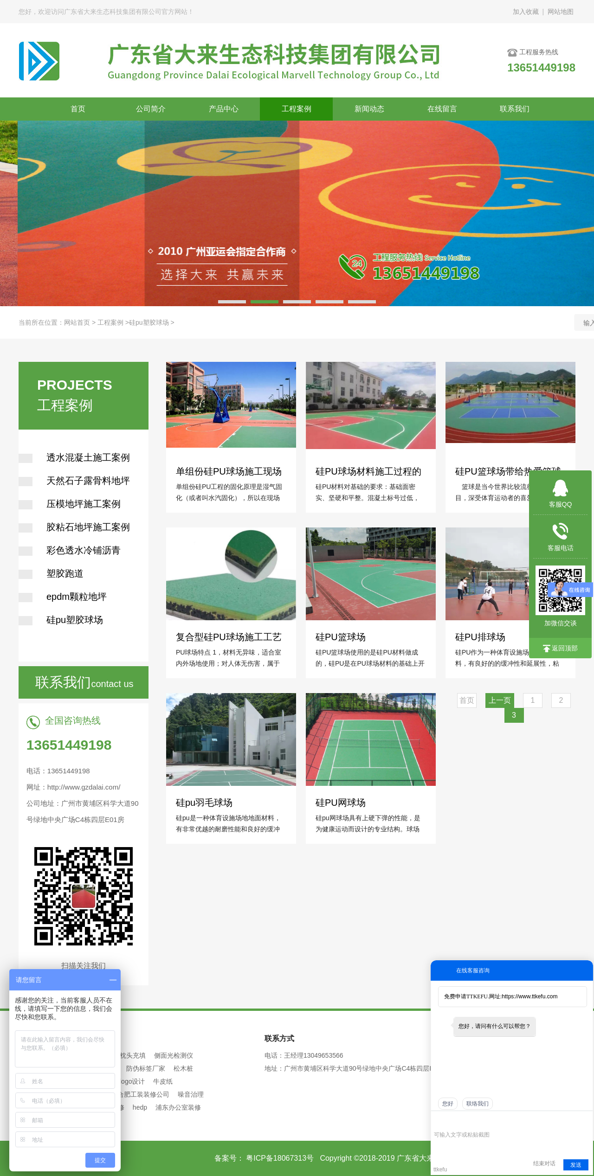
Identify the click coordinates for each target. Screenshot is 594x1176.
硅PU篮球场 (341, 636)
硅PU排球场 (480, 636)
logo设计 (132, 1081)
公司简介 (151, 109)
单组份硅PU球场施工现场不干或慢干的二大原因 (229, 471)
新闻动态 (369, 109)
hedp (140, 1107)
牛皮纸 (163, 1081)
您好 (447, 1103)
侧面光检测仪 (173, 1055)
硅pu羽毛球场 (204, 801)
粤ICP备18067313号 (279, 1158)
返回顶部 (560, 648)
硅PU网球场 (341, 801)
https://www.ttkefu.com (529, 996)
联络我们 (477, 1103)
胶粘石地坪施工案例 (74, 527)
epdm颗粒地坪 (63, 596)
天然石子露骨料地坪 (74, 481)
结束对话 (544, 1163)
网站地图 (561, 11)
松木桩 (183, 1068)
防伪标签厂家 (145, 1068)
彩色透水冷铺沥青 (70, 550)
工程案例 (296, 109)
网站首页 (77, 322)
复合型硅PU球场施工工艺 (229, 636)
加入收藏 (526, 11)
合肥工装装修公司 (143, 1094)
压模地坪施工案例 (70, 504)
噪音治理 (191, 1094)
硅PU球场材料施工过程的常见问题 (368, 471)
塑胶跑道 (51, 573)
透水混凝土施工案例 (74, 457)
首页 (78, 109)
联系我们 (514, 109)
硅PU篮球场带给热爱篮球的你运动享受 (508, 471)
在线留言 (442, 109)
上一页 (500, 700)
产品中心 (224, 109)
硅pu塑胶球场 (149, 322)
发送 (575, 1165)
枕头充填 (133, 1055)
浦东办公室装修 (178, 1107)
